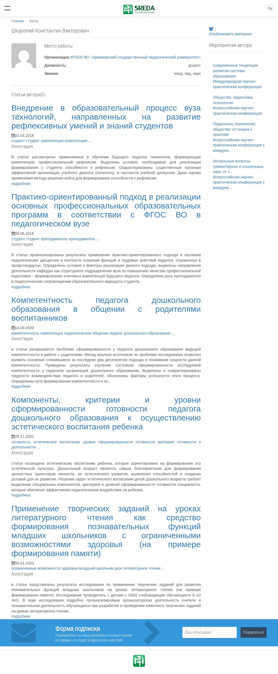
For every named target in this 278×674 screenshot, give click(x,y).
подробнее (20, 183)
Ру (270, 8)
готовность (22, 442)
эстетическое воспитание (58, 442)
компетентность (25, 333)
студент (18, 141)
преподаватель (54, 239)
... (90, 141)
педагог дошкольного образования (140, 333)
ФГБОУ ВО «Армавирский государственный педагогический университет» (135, 57)
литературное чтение (142, 568)
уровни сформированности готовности (120, 442)
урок (118, 568)
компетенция (53, 141)
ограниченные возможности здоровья (45, 568)
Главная (17, 21)
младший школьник (97, 568)
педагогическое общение (87, 333)
